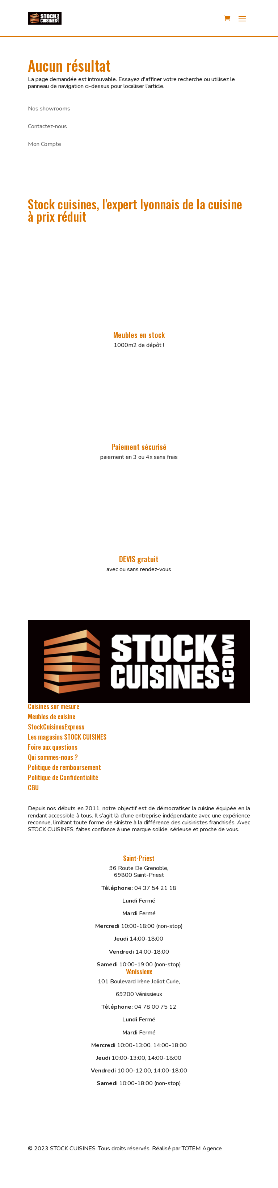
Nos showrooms (49, 109)
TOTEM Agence (202, 1149)
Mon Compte (44, 144)
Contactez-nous (47, 126)
